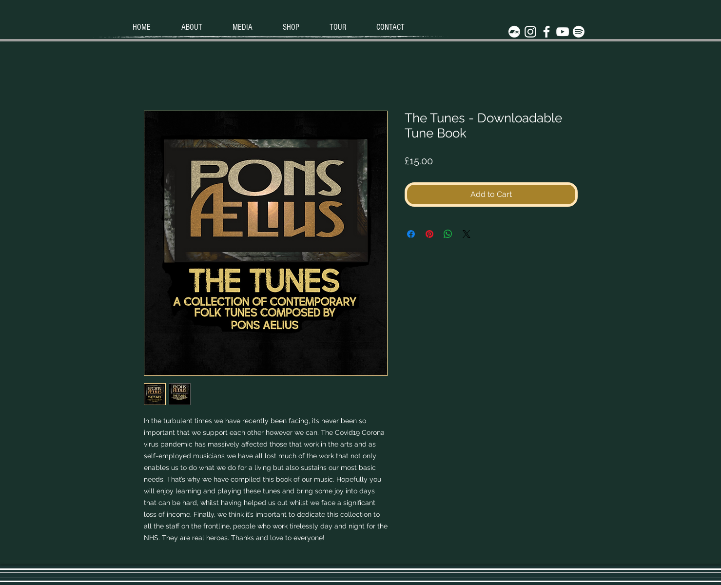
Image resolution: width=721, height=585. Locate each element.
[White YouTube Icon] (562, 31)
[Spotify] (578, 31)
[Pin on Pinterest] (429, 234)
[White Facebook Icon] (546, 31)
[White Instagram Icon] (530, 31)
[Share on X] (466, 234)
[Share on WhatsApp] (448, 234)
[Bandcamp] (514, 31)
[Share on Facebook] (411, 234)
